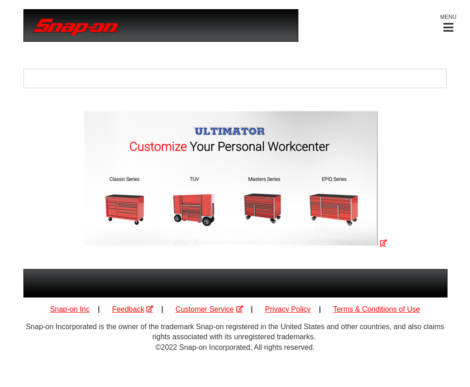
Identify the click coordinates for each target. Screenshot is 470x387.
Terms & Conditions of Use (376, 309)
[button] (448, 23)
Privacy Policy (288, 309)
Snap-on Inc (70, 309)
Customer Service (204, 309)
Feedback (128, 309)
